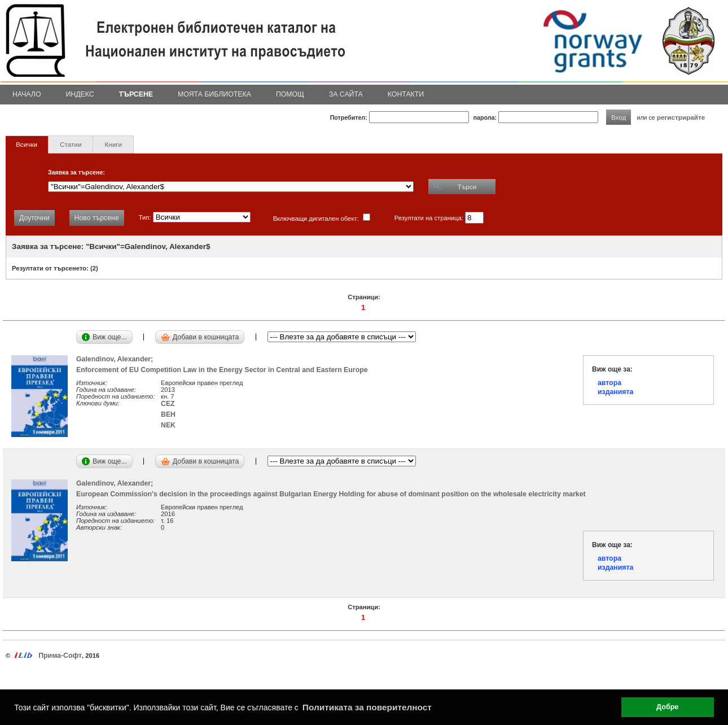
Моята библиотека (214, 94)
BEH (168, 414)
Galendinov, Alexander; (116, 359)
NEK (168, 425)
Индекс (80, 94)
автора (609, 383)
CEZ (168, 404)
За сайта (346, 94)
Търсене (136, 94)
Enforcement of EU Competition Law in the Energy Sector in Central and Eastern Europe (222, 370)
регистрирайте (681, 117)
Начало (26, 94)
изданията (615, 392)
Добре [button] (667, 707)
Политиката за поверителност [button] (367, 707)
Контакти (406, 94)
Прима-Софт (60, 656)
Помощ (290, 94)
